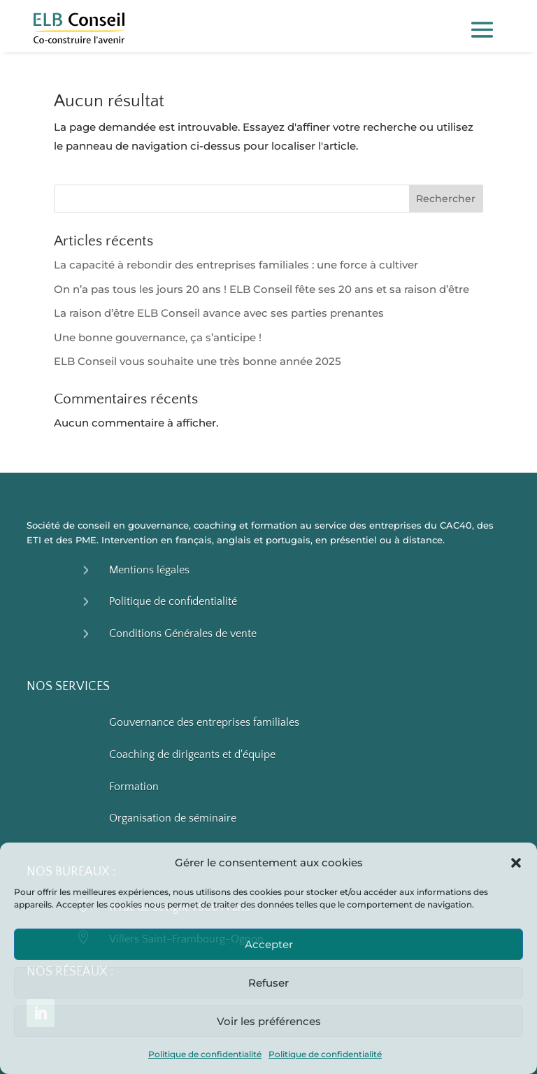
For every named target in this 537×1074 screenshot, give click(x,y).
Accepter (269, 944)
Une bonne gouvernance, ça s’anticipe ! (158, 337)
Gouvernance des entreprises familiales (204, 722)
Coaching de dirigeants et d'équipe (192, 754)
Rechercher (445, 198)
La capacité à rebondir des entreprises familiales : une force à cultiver (236, 264)
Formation (134, 786)
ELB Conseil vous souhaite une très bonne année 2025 (197, 361)
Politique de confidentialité (205, 1054)
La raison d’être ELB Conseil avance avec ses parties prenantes (219, 313)
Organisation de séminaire (172, 818)
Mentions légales (149, 570)
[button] (516, 863)
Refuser (268, 982)
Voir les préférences (269, 1021)
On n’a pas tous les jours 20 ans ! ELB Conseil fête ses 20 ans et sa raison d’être (261, 289)
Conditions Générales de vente (183, 633)
